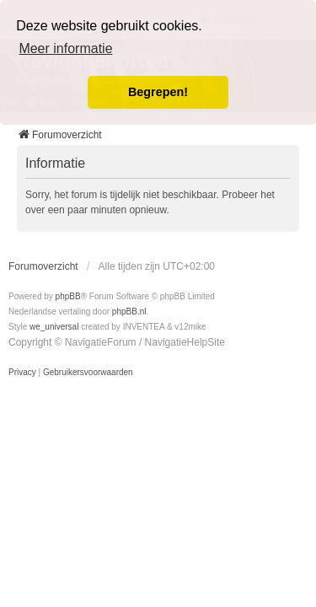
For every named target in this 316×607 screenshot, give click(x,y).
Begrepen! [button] (158, 92)
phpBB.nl (129, 311)
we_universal (53, 326)
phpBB (68, 296)
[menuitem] (22, 372)
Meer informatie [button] (65, 48)
